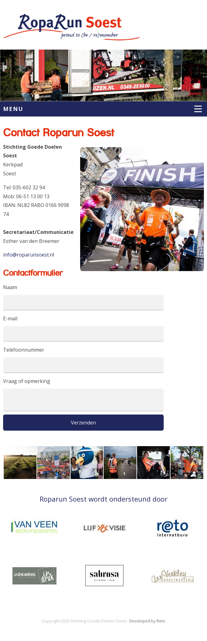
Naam (10, 287)
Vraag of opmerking (26, 381)
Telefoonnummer (23, 349)
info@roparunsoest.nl (28, 254)
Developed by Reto (147, 621)
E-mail (10, 318)
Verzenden (83, 422)
